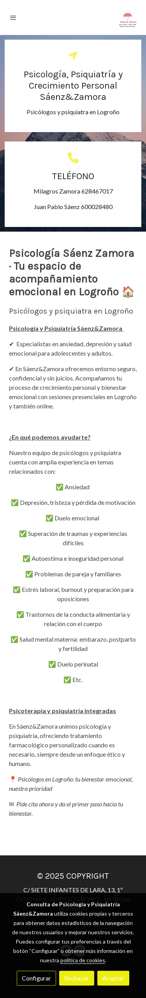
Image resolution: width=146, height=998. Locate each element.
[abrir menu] (13, 17)
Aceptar (113, 978)
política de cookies (82, 960)
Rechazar (76, 978)
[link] (127, 17)
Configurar (36, 978)
